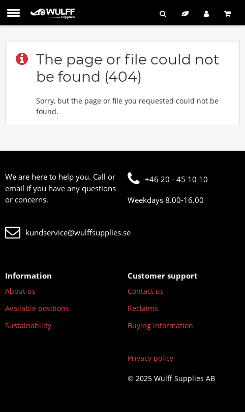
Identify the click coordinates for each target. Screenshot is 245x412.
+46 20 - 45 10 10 (168, 179)
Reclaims (143, 308)
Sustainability (28, 325)
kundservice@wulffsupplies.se (68, 232)
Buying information (160, 325)
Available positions (37, 308)
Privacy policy (150, 358)
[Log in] (206, 13)
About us (20, 291)
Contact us (146, 291)
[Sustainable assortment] (185, 13)
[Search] (163, 13)
